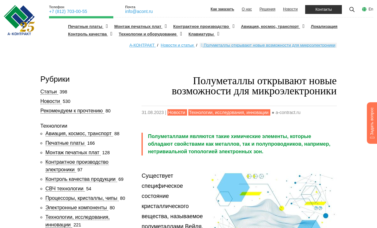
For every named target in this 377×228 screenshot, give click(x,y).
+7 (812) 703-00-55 (68, 11)
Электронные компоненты (77, 207)
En (370, 9)
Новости (290, 9)
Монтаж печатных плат (138, 26)
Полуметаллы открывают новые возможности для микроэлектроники (268, 45)
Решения (267, 9)
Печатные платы (86, 26)
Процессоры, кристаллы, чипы (82, 198)
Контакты (323, 9)
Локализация (324, 26)
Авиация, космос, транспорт (270, 26)
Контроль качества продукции (81, 179)
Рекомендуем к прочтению (72, 110)
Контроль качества (88, 34)
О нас (247, 9)
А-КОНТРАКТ (142, 45)
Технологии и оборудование (148, 34)
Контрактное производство (201, 26)
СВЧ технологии (65, 188)
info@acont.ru (139, 11)
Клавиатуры (202, 34)
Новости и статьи (178, 45)
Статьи (49, 91)
